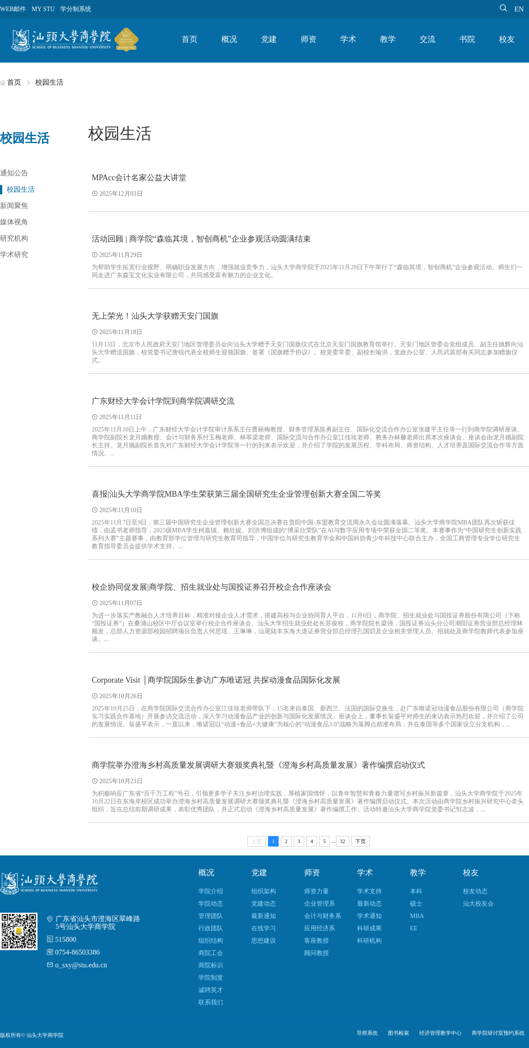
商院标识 (210, 965)
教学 (388, 39)
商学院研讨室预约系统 (498, 1033)
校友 (507, 39)
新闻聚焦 (14, 205)
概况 (229, 39)
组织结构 (210, 940)
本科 (416, 891)
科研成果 (369, 928)
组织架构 (263, 891)
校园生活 (21, 189)
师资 (309, 39)
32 (342, 841)
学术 (348, 39)
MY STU (43, 9)
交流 (428, 39)
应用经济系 (319, 928)
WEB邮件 (13, 9)
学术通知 (369, 916)
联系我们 (210, 1002)
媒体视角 (14, 222)
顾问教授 (316, 953)
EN (519, 9)
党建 (269, 39)
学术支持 (369, 891)
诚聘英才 (210, 990)
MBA (417, 916)
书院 (467, 39)
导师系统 (367, 1033)
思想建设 (263, 940)
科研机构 (369, 940)
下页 (360, 841)
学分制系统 (75, 9)
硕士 (416, 903)
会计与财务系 (322, 916)
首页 (189, 39)
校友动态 (475, 891)
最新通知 (263, 916)
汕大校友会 (478, 903)
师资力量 (316, 891)
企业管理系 (319, 903)
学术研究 (14, 254)
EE (413, 928)
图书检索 (398, 1033)
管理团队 (210, 916)
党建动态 (263, 903)
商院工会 (210, 953)
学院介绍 (210, 891)
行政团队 (210, 928)
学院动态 (210, 903)
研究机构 (14, 238)
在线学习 (263, 928)
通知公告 (14, 173)
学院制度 (210, 977)
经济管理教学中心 (440, 1033)
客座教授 (316, 940)
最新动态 (369, 903)
